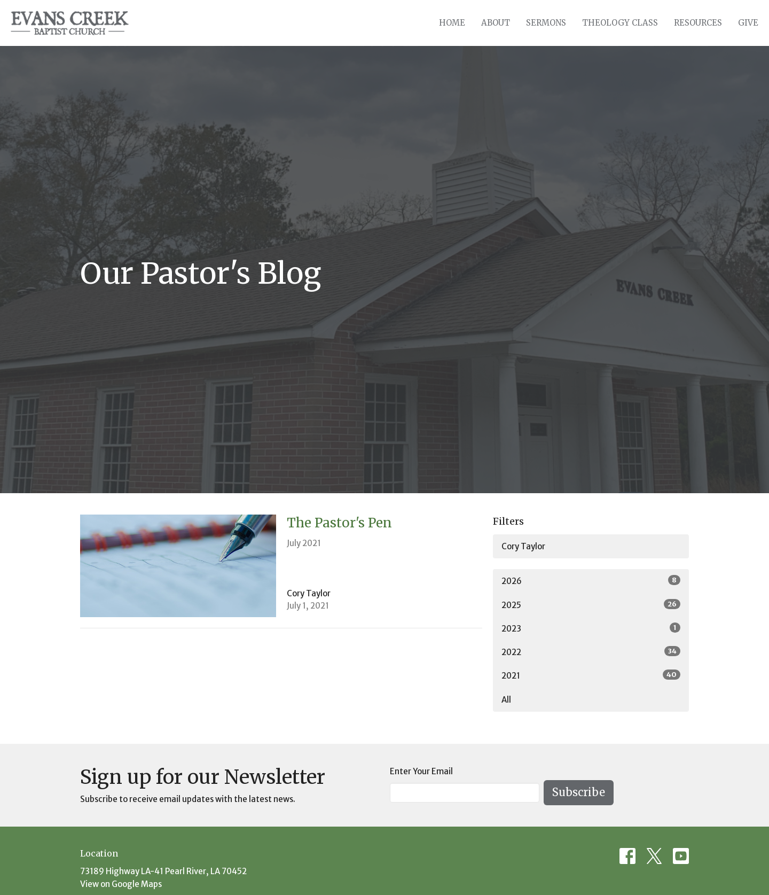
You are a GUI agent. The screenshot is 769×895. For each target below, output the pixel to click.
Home (452, 23)
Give (748, 23)
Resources (698, 23)
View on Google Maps (121, 884)
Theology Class (620, 23)
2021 (590, 675)
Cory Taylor (523, 546)
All (506, 700)
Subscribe (578, 792)
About (495, 23)
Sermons (546, 23)
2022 (590, 651)
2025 (590, 604)
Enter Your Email (421, 771)
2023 (590, 628)
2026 (590, 580)
